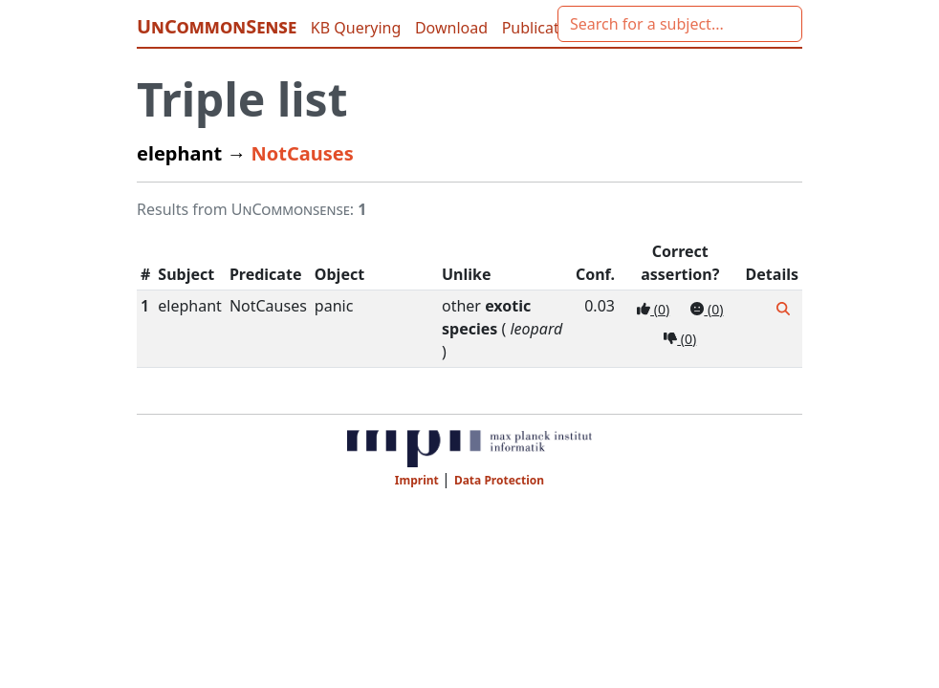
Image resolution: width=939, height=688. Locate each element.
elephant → (194, 153)
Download (453, 27)
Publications (545, 27)
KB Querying (358, 27)
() (653, 309)
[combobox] (679, 24)
